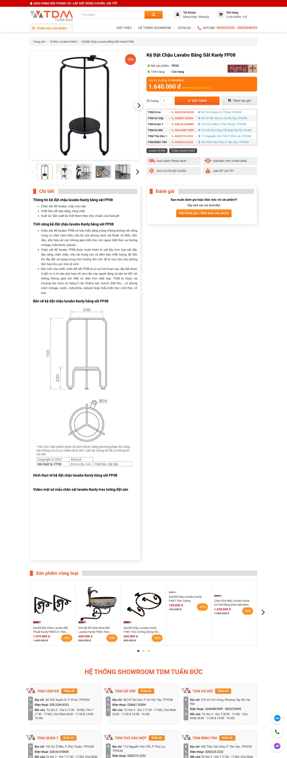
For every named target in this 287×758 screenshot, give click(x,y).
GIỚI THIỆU (124, 28)
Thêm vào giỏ (239, 100)
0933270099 (233, 709)
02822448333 (247, 28)
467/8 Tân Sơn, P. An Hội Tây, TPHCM (223, 118)
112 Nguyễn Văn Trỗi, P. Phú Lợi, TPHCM (225, 136)
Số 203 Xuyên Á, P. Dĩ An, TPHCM (220, 112)
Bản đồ (69, 690)
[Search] (153, 15)
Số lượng (152, 101)
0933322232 (226, 28)
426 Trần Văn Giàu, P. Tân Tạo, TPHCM (224, 142)
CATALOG (184, 28)
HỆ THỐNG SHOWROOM (154, 28)
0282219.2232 (182, 136)
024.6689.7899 (183, 130)
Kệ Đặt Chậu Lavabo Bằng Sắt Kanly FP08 (108, 41)
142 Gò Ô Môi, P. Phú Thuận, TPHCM (222, 124)
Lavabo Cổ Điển (156, 150)
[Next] (138, 105)
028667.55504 (182, 118)
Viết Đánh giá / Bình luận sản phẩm (204, 213)
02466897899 (214, 709)
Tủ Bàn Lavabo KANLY (63, 41)
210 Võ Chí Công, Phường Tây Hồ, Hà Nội (225, 130)
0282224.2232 (182, 142)
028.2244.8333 (183, 112)
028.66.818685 (183, 124)
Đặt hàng (197, 100)
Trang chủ (39, 41)
